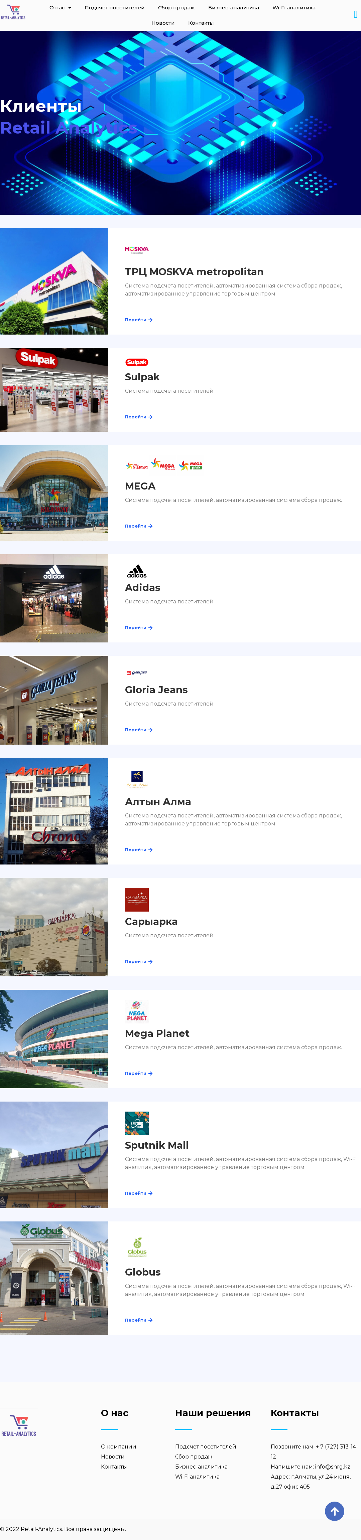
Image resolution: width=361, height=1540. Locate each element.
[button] (135, 320)
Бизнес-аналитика (233, 7)
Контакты (201, 23)
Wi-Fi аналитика (294, 7)
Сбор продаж (176, 7)
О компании (118, 1446)
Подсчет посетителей (115, 7)
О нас (60, 8)
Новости (163, 23)
